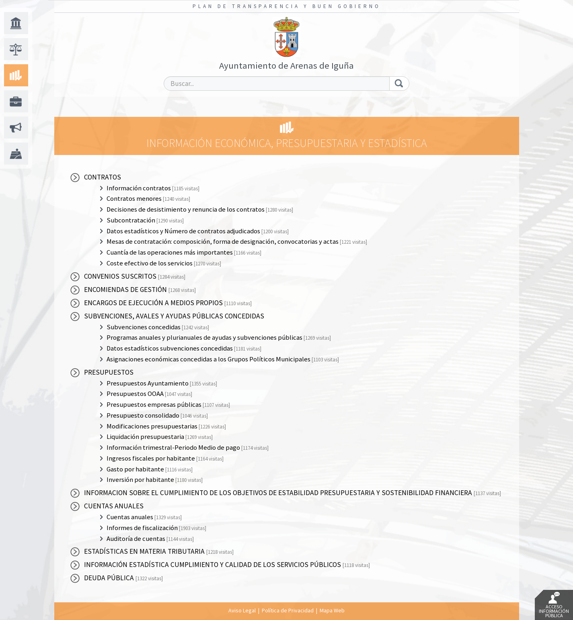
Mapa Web (332, 610)
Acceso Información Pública (554, 605)
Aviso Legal (242, 610)
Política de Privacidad (288, 610)
